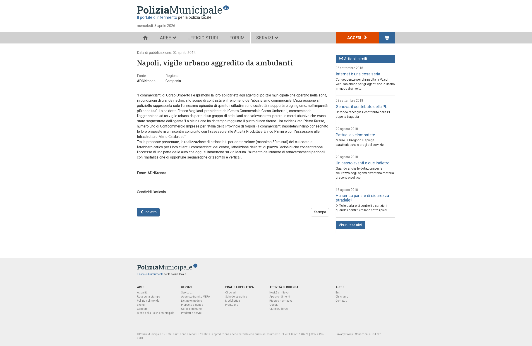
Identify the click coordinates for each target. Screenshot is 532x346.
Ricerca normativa (280, 300)
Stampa (320, 212)
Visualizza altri (350, 225)
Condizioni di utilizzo (368, 334)
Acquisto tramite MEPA (195, 296)
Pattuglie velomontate (355, 134)
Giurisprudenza (278, 308)
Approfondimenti (279, 296)
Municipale (179, 9)
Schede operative (236, 296)
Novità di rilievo (278, 292)
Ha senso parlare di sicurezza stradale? (362, 197)
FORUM (237, 38)
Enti (337, 292)
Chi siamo (341, 296)
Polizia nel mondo (148, 300)
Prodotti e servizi (191, 313)
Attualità (142, 292)
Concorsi (142, 308)
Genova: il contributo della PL (361, 106)
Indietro (148, 212)
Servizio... (187, 292)
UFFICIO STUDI (203, 38)
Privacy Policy (344, 334)
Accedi (357, 37)
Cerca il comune (191, 308)
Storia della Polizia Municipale (155, 313)
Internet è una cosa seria (358, 74)
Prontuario (231, 304)
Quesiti (273, 304)
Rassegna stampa (148, 296)
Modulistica (232, 300)
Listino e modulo (191, 300)
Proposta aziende (192, 304)
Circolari (230, 292)
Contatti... (341, 300)
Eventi (141, 304)
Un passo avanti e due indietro (362, 163)
